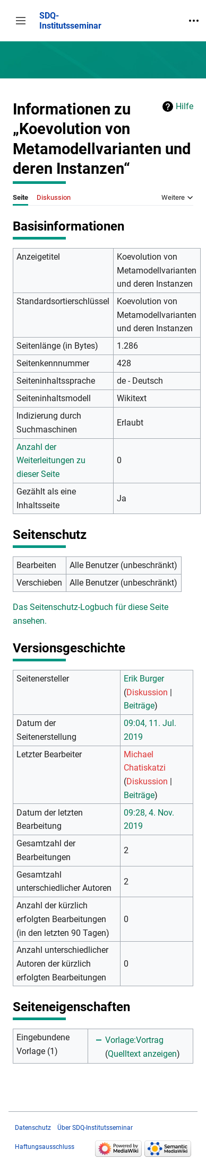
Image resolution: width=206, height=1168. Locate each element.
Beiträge (139, 706)
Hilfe (184, 106)
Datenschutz (33, 1127)
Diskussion (147, 692)
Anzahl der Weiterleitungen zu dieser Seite (50, 460)
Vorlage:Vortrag (134, 1040)
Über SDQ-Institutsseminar (95, 1127)
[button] (20, 20)
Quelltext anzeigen (142, 1054)
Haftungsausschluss (44, 1147)
